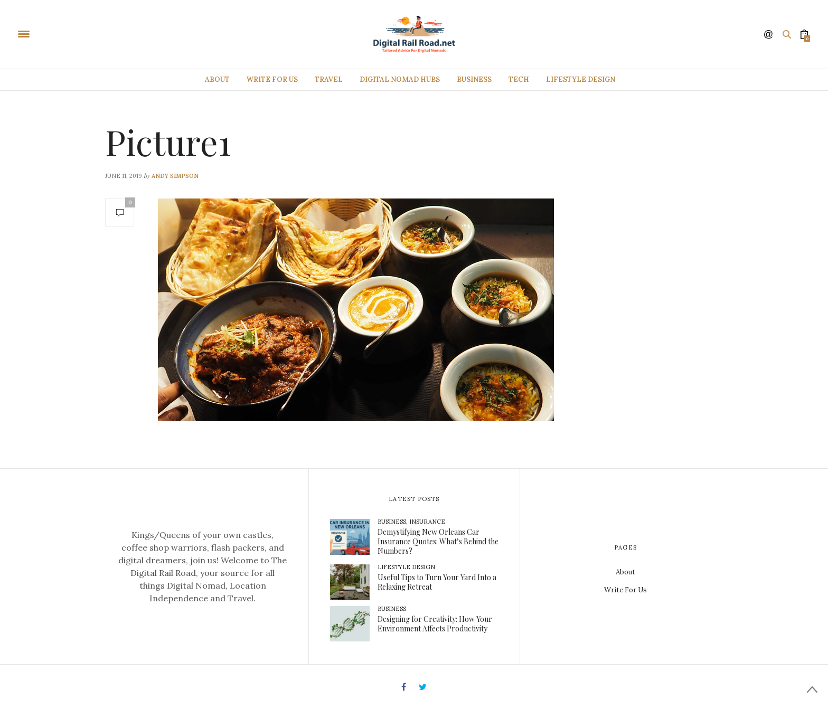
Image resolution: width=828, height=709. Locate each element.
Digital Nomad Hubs (400, 79)
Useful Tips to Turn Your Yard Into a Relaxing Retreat (437, 582)
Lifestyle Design (580, 79)
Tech (519, 79)
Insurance (427, 521)
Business (474, 79)
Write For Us (272, 79)
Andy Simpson (175, 175)
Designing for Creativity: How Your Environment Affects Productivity (435, 624)
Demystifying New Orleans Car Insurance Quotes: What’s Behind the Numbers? (438, 541)
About (217, 79)
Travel (329, 79)
